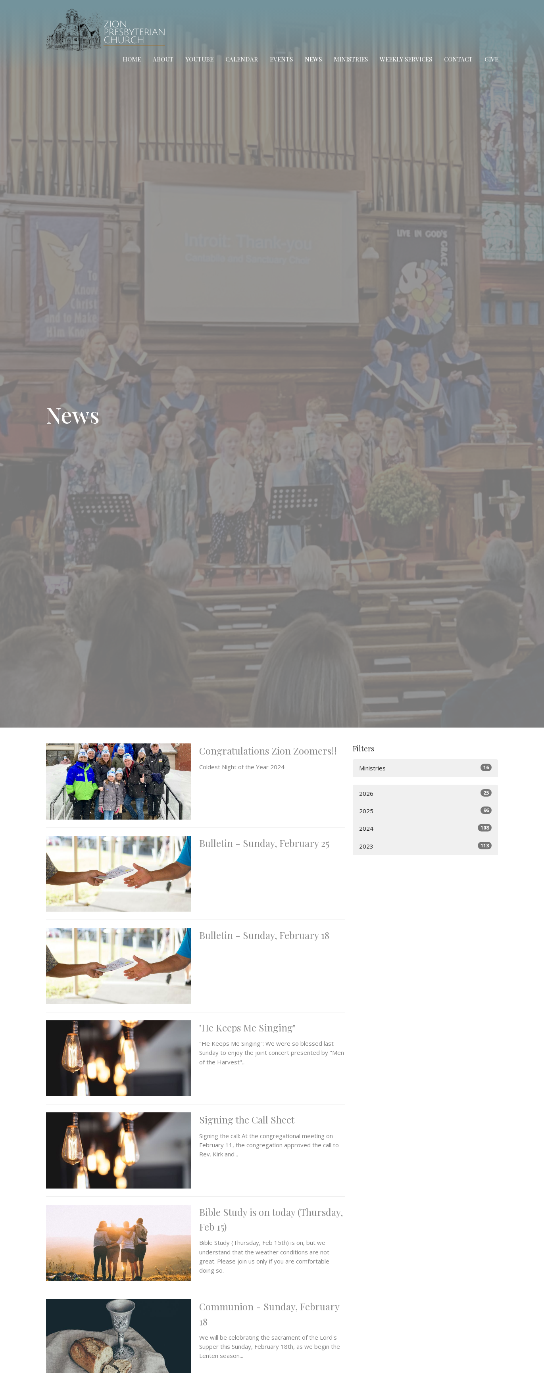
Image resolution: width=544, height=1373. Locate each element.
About (163, 59)
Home (132, 59)
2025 (425, 811)
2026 (425, 793)
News (313, 59)
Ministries (351, 59)
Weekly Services (406, 59)
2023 (425, 846)
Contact (458, 59)
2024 (425, 828)
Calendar (241, 59)
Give (491, 59)
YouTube (199, 59)
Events (281, 59)
